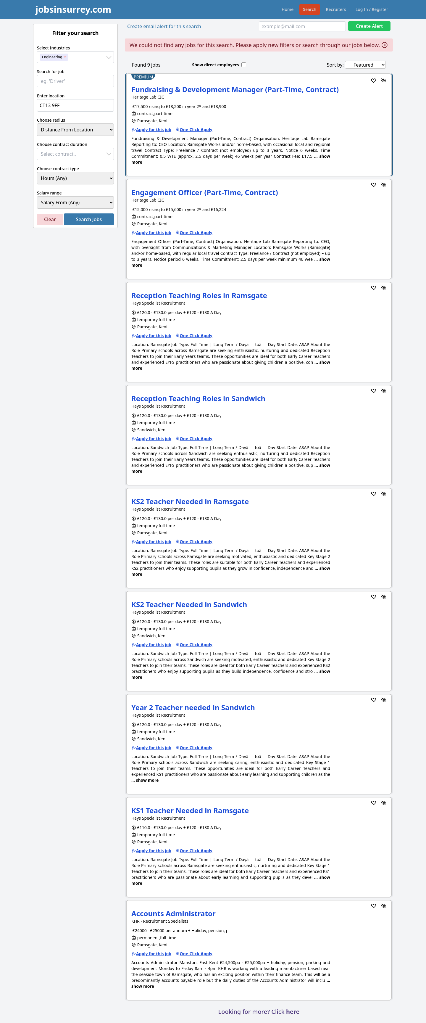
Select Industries (53, 48)
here (292, 1012)
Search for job (50, 71)
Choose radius (51, 120)
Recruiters (336, 9)
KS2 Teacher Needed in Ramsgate (190, 501)
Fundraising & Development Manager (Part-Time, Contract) (235, 89)
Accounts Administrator (173, 913)
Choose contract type (58, 168)
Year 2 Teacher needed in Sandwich (193, 707)
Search (309, 9)
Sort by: (335, 65)
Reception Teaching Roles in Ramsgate (199, 295)
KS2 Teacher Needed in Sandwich (189, 604)
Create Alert (369, 26)
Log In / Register (372, 9)
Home (287, 9)
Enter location (50, 96)
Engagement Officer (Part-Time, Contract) (204, 192)
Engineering (52, 56)
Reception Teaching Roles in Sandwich (198, 398)
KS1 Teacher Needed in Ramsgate (190, 810)
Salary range (49, 193)
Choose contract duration (62, 144)
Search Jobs (89, 219)
